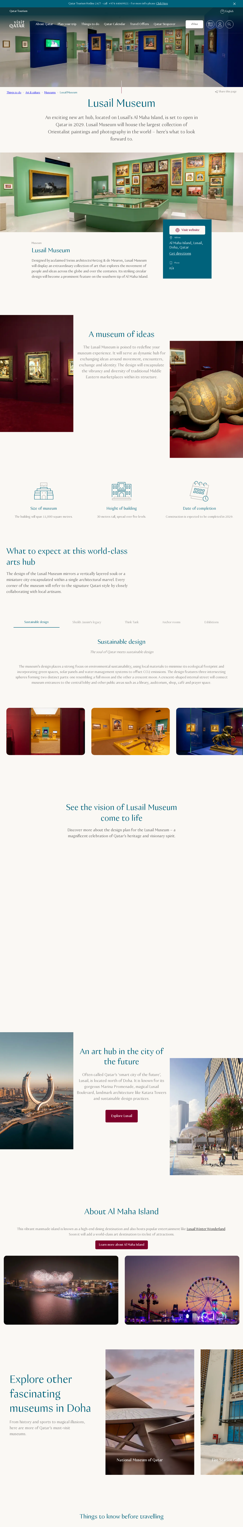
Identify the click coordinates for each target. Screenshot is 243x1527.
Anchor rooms (171, 622)
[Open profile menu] (220, 24)
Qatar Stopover (164, 24)
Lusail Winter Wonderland (206, 1229)
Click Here (162, 3)
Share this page (226, 91)
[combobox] (229, 24)
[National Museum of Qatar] (149, 1412)
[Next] (230, 767)
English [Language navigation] (226, 11)
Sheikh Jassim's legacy (86, 622)
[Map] (210, 24)
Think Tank (132, 622)
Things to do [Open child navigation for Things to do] (90, 24)
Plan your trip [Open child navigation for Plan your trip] (67, 24)
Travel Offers (139, 24)
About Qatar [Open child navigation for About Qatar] (44, 24)
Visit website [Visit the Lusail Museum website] (187, 230)
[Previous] (215, 767)
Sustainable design (36, 622)
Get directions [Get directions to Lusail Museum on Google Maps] (180, 253)
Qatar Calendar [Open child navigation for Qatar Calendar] (114, 24)
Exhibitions (211, 622)
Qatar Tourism (18, 11)
